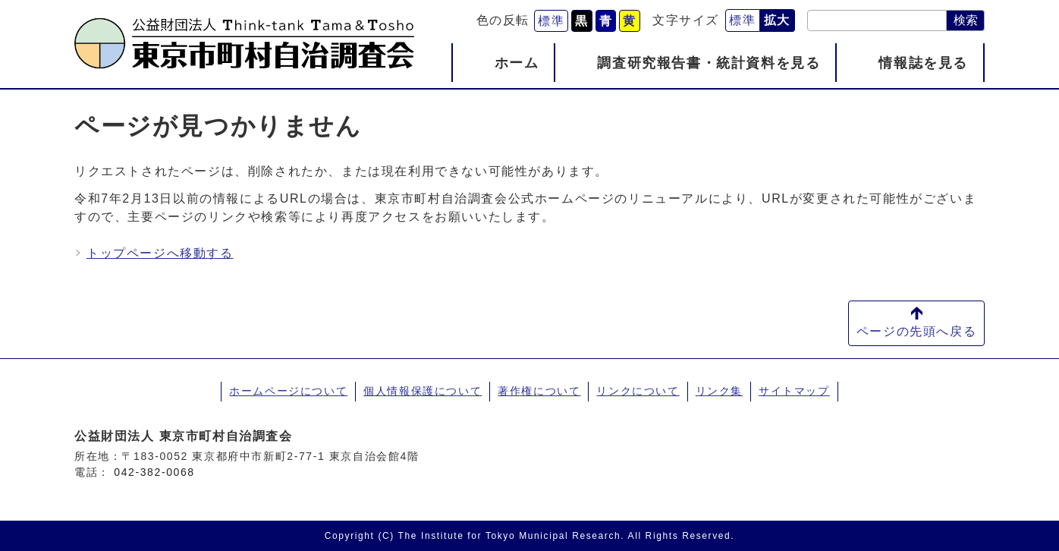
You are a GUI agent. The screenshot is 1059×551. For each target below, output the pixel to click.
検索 (966, 20)
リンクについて (637, 391)
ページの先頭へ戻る (916, 331)
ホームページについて (288, 391)
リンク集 (719, 391)
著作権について (539, 391)
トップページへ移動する (160, 253)
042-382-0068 (154, 472)
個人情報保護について (422, 391)
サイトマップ (794, 391)
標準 (551, 20)
